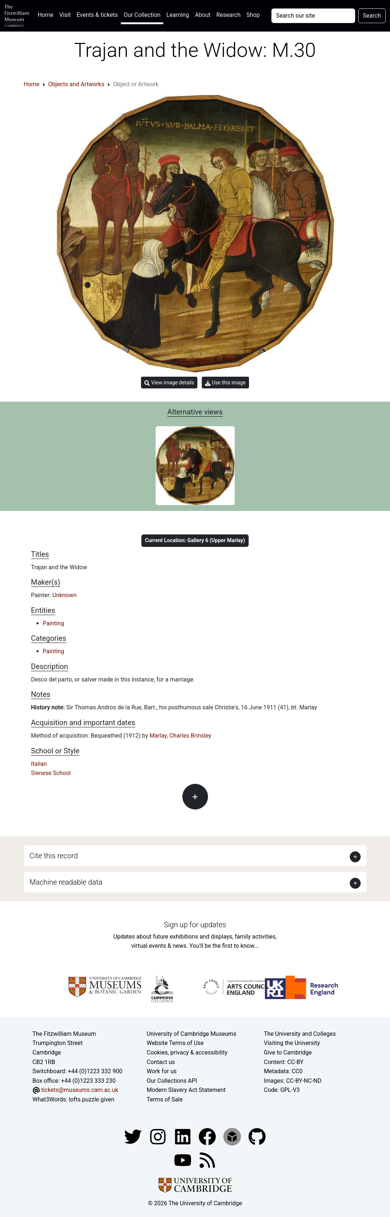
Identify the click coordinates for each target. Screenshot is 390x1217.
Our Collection (142, 14)
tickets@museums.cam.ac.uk (79, 1089)
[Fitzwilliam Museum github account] (257, 1136)
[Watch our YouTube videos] (183, 1159)
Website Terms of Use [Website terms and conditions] (175, 1042)
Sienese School (51, 773)
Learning (177, 14)
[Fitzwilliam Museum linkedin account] (208, 1136)
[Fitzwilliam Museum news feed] (207, 1159)
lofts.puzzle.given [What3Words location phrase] (91, 1099)
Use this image (225, 383)
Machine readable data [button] (66, 882)
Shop (253, 14)
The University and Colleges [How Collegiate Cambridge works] (299, 1033)
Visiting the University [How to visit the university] (292, 1042)
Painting (53, 623)
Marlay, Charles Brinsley (180, 735)
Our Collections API (172, 1080)
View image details (169, 383)
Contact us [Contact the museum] (161, 1062)
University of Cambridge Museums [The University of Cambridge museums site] (192, 1033)
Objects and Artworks (76, 84)
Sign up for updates (195, 924)
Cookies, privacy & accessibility (187, 1052)
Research (228, 14)
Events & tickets (97, 14)
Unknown (64, 595)
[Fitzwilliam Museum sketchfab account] (232, 1136)
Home (47, 14)
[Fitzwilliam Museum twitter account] (133, 1136)
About (203, 14)
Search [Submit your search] (372, 15)
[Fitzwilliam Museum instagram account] (158, 1136)
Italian (39, 763)
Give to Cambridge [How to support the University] (288, 1052)
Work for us (162, 1071)
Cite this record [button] (54, 855)
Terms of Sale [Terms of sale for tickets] (165, 1099)
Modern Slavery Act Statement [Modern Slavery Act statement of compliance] (186, 1089)
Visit (65, 14)
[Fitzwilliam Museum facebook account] (183, 1136)
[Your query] (313, 15)
